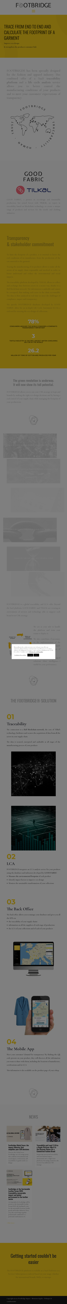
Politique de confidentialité (36, 652)
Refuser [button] (36, 655)
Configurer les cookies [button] (20, 655)
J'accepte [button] (30, 655)
